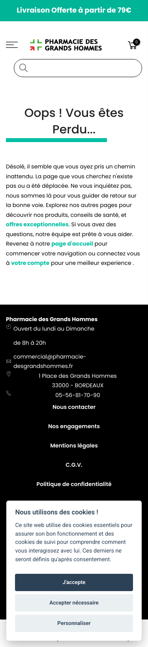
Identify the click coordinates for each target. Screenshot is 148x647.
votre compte (30, 263)
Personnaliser (73, 623)
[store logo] (74, 45)
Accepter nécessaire (74, 603)
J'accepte (74, 582)
